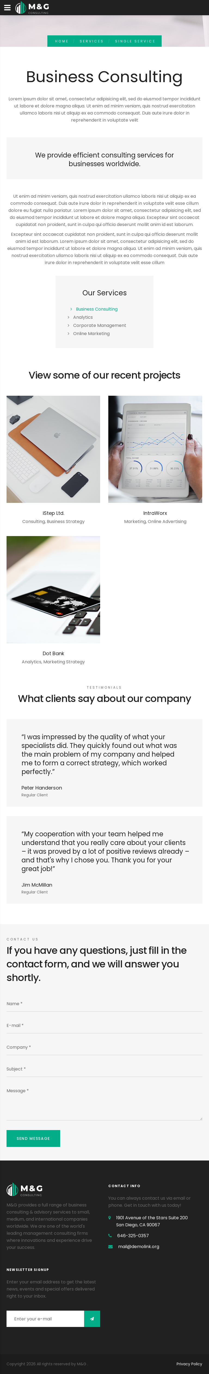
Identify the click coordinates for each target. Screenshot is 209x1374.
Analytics (83, 317)
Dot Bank (53, 653)
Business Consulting (97, 309)
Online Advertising (167, 521)
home (62, 41)
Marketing (135, 521)
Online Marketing (91, 333)
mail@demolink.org (138, 1246)
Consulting (33, 521)
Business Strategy (66, 521)
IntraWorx (155, 513)
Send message (33, 1138)
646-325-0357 (133, 1236)
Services (92, 41)
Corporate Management (99, 325)
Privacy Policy (189, 1364)
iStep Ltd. (53, 513)
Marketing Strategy (64, 662)
